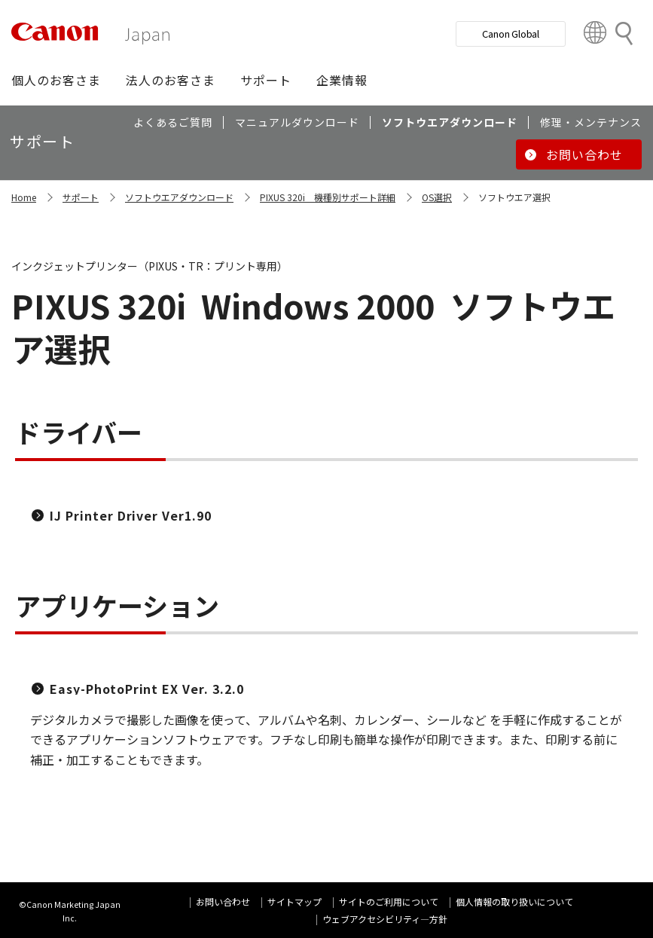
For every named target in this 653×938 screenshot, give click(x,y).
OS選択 (437, 197)
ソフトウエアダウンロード (179, 197)
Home (23, 197)
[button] (56, 79)
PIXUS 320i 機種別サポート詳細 (327, 197)
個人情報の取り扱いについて (514, 901)
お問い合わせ (223, 901)
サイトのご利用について (388, 901)
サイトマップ (294, 901)
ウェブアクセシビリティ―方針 (384, 918)
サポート (81, 197)
